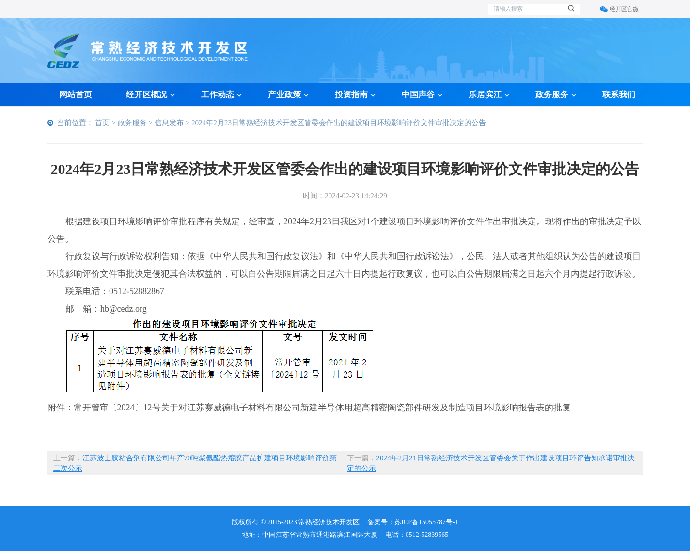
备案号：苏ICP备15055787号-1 (412, 522)
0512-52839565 (427, 534)
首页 (102, 122)
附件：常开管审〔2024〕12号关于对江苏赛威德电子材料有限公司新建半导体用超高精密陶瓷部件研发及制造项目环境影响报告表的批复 (309, 407)
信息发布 (169, 122)
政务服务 (132, 122)
